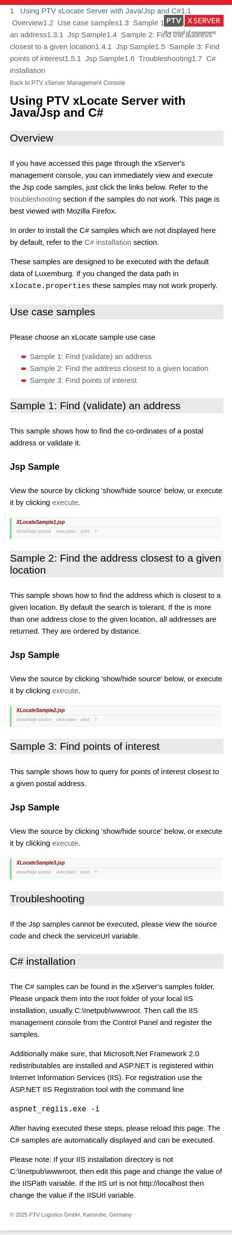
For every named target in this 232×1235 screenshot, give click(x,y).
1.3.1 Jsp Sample (76, 34)
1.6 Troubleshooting (158, 58)
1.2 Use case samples (81, 22)
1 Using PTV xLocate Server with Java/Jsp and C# (95, 10)
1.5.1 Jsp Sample (94, 58)
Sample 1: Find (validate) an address (91, 356)
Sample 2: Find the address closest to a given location (119, 367)
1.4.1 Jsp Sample (125, 46)
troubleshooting (35, 199)
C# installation (107, 242)
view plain (66, 530)
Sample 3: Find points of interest (83, 379)
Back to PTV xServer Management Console (67, 82)
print (85, 530)
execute (65, 502)
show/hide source (33, 530)
